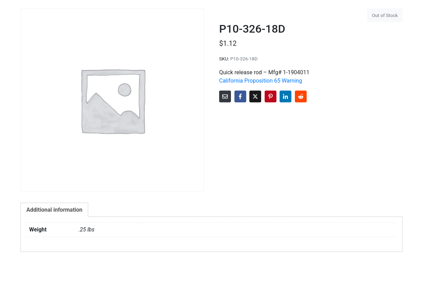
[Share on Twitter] (255, 96)
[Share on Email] (225, 96)
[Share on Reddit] (301, 96)
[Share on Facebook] (240, 96)
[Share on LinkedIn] (285, 96)
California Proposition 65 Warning (260, 80)
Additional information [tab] (54, 209)
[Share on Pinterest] (270, 96)
